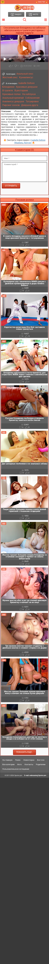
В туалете (7, 90)
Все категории (8, 764)
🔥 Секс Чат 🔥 (42, 2)
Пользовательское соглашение (15, 769)
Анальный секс (24, 73)
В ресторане (21, 90)
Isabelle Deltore (26, 83)
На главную (7, 760)
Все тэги (40, 760)
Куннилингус (26, 77)
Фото (19, 764)
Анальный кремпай (13, 98)
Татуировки (32, 101)
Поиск (18, 760)
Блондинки (8, 87)
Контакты (29, 764)
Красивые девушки (26, 87)
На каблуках (29, 94)
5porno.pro (18, 775)
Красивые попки (11, 94)
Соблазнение (32, 98)
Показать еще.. (24, 752)
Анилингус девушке (13, 101)
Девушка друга (29, 105)
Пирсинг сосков (11, 105)
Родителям (40, 764)
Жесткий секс (10, 77)
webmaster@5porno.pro (37, 775)
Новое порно (28, 760)
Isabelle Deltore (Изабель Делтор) (29, 141)
